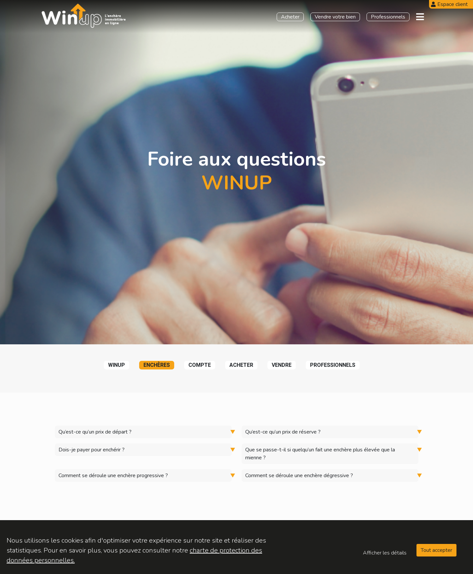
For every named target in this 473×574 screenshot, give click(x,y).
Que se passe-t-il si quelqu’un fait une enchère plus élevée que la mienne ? (320, 453)
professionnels (332, 365)
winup (116, 365)
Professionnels (388, 16)
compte (199, 365)
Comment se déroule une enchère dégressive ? (299, 475)
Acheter (290, 16)
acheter (241, 365)
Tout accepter (436, 550)
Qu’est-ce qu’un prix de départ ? (95, 432)
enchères (156, 365)
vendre (282, 365)
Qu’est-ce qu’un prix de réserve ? (283, 432)
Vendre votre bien (335, 16)
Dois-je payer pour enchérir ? (92, 449)
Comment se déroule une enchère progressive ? (113, 475)
